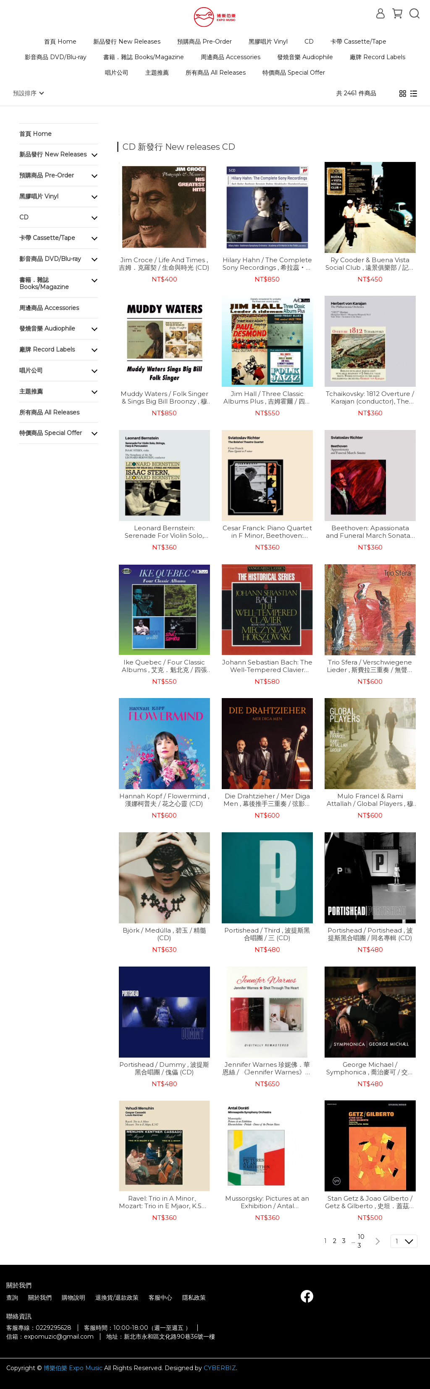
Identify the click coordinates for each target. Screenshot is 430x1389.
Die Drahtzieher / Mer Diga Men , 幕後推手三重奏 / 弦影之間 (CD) (267, 799)
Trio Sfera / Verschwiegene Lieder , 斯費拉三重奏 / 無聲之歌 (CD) (370, 665)
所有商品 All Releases (216, 72)
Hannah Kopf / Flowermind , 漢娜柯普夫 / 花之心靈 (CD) (164, 799)
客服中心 (160, 1297)
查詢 (12, 1297)
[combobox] (132, 145)
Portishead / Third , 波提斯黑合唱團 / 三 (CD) (267, 933)
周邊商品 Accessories (230, 57)
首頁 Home (60, 41)
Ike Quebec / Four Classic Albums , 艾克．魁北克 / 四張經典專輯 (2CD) (164, 665)
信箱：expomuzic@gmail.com (50, 1336)
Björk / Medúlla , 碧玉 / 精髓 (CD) (164, 933)
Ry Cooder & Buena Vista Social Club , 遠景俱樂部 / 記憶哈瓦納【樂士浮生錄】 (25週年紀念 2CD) (370, 263)
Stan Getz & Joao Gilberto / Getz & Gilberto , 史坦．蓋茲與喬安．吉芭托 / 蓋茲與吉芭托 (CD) (370, 1201)
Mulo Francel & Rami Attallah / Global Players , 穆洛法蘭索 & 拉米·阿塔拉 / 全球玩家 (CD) (370, 799)
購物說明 (73, 1297)
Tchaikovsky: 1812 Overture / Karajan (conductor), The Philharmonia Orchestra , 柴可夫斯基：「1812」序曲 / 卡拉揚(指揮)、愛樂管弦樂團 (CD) (370, 397)
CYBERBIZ (220, 1367)
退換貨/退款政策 (117, 1297)
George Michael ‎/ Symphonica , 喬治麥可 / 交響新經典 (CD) (370, 1068)
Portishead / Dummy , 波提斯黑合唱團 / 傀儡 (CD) (164, 1068)
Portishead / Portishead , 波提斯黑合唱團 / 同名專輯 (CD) (370, 933)
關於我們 (40, 1297)
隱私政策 (194, 1297)
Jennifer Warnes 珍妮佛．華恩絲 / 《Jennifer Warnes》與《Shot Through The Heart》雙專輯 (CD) (267, 1068)
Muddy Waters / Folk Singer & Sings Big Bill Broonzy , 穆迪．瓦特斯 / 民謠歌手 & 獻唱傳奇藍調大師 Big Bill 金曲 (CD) (164, 397)
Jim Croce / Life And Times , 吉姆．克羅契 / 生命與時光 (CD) (164, 263)
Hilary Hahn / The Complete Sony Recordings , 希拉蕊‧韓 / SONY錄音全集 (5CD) (267, 263)
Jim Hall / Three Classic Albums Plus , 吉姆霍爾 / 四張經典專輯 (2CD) (267, 397)
